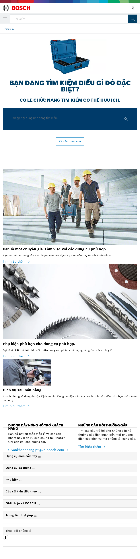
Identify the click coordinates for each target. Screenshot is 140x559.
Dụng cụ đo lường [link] (19, 468)
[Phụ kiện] (20, 480)
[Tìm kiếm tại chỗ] (132, 19)
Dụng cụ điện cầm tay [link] (22, 456)
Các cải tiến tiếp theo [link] (22, 491)
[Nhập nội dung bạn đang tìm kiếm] (125, 120)
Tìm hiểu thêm (15, 261)
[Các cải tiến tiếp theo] (39, 492)
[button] (5, 538)
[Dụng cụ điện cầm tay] (39, 457)
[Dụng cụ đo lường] (33, 468)
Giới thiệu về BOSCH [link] (21, 503)
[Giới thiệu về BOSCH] (38, 504)
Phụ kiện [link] (12, 480)
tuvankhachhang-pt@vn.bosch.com (36, 450)
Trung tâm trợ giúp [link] (20, 515)
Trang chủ (9, 28)
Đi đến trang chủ (70, 141)
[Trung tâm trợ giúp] (35, 516)
